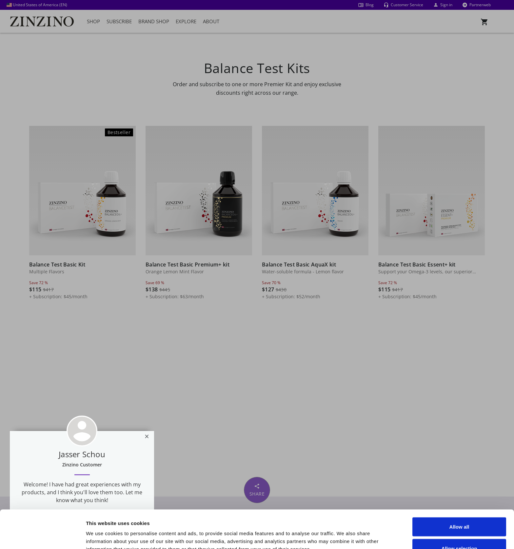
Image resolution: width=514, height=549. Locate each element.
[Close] (147, 436)
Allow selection (459, 510)
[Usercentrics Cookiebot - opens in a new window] (42, 536)
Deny (459, 531)
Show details (371, 532)
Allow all (459, 488)
